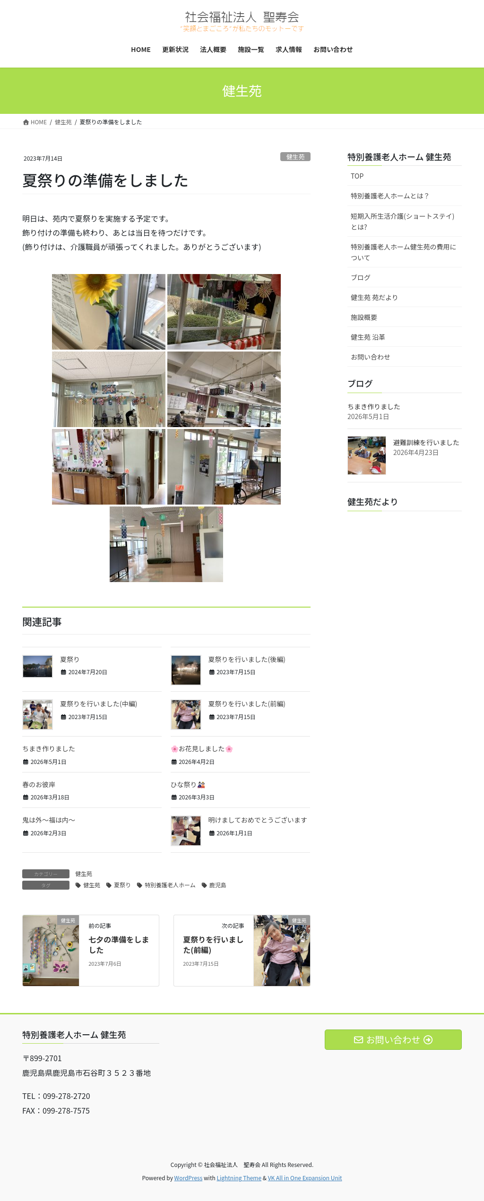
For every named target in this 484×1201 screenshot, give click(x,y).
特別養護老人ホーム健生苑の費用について (404, 252)
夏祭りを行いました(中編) (98, 703)
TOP (357, 175)
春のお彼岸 (38, 784)
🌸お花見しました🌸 (202, 748)
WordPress (188, 1178)
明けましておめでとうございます (257, 819)
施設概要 (364, 317)
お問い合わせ (370, 356)
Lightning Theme (238, 1178)
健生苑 (295, 156)
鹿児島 (217, 885)
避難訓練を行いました (426, 442)
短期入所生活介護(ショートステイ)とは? (402, 221)
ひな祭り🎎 (188, 784)
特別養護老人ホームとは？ (390, 195)
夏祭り (70, 659)
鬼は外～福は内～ (48, 819)
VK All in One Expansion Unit (305, 1178)
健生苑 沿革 (368, 337)
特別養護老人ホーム (170, 885)
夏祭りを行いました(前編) (246, 703)
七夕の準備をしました (118, 944)
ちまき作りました (48, 748)
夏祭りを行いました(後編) (246, 659)
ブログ (361, 277)
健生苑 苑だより (374, 297)
